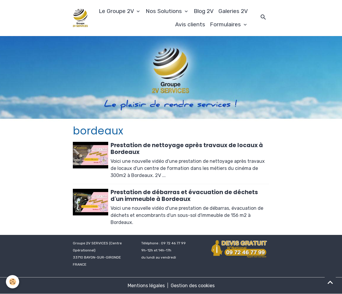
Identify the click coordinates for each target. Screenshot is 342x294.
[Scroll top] (330, 282)
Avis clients (190, 24)
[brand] (80, 18)
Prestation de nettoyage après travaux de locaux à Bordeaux (187, 148)
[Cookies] (12, 281)
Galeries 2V (233, 11)
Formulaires (226, 24)
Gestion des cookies (193, 285)
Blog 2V (204, 11)
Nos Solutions (164, 11)
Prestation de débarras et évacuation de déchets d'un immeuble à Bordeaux (184, 195)
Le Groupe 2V (117, 11)
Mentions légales (146, 285)
